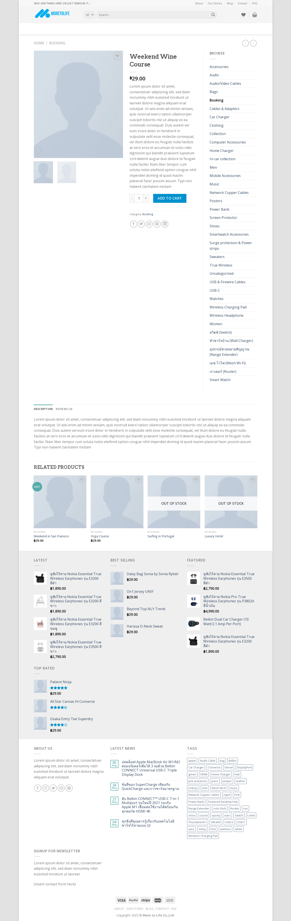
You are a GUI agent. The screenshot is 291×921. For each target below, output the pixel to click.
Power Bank (219, 209)
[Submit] (213, 15)
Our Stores (215, 3)
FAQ (254, 3)
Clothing (217, 125)
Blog (230, 3)
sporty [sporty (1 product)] (216, 815)
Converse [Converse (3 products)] (214, 767)
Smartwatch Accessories (229, 234)
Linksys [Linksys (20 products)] (193, 788)
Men (213, 167)
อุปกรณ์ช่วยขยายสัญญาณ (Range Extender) (229, 352)
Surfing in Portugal (161, 536)
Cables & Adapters (224, 108)
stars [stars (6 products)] (227, 815)
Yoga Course (100, 536)
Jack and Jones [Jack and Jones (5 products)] (197, 781)
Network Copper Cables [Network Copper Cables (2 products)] (203, 795)
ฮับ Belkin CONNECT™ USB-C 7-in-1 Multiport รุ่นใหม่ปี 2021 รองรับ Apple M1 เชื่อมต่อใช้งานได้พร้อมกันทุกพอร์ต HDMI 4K (150, 805)
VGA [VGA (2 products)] (213, 829)
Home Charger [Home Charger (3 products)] (220, 774)
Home (39, 43)
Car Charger (220, 117)
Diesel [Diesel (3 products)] (229, 767)
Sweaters (217, 256)
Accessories (219, 66)
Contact (242, 3)
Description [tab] (43, 409)
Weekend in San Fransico (51, 536)
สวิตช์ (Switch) (221, 332)
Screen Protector (223, 217)
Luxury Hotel (214, 536)
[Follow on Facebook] (37, 788)
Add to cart (170, 198)
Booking (57, 43)
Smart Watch (220, 379)
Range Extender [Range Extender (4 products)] (198, 808)
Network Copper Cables (229, 192)
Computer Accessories (228, 142)
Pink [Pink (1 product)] (237, 795)
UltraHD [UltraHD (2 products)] (216, 822)
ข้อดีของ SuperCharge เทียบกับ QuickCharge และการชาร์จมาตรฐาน (150, 787)
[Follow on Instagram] (45, 788)
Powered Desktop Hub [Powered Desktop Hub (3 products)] (223, 802)
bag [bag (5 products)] (222, 761)
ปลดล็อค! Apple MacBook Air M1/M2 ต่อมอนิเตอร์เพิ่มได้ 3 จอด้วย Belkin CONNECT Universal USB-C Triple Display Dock (151, 768)
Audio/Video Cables (225, 83)
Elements (94, 29)
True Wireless (221, 265)
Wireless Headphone (226, 315)
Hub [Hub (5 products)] (237, 774)
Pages (67, 29)
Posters (216, 200)
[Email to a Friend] (149, 224)
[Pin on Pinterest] (157, 224)
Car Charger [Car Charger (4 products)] (196, 767)
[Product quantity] (139, 198)
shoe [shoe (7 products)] (191, 815)
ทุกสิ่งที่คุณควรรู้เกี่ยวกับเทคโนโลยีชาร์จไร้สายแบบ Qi (148, 823)
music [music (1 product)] (234, 788)
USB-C (215, 290)
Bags (214, 91)
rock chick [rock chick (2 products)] (219, 808)
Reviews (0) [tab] (64, 409)
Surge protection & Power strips (231, 245)
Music (214, 184)
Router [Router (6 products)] (234, 808)
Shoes (215, 226)
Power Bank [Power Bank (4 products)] (196, 802)
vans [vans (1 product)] (191, 829)
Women (216, 323)
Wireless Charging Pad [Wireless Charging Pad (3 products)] (203, 836)
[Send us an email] (61, 788)
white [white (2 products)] (238, 829)
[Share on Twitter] (141, 224)
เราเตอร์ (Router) (223, 371)
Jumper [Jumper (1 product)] (227, 781)
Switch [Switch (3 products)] (239, 815)
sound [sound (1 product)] (203, 815)
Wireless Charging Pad (228, 307)
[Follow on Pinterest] (69, 788)
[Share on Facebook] (133, 224)
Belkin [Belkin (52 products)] (233, 761)
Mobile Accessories (225, 175)
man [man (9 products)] (205, 788)
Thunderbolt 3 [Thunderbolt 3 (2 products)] (197, 822)
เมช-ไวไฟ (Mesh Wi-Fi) (228, 363)
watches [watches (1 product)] (225, 829)
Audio (214, 75)
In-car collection (222, 159)
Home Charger (222, 150)
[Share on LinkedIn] (164, 224)
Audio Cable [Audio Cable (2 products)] (207, 761)
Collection (218, 133)
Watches (217, 298)
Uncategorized (221, 273)
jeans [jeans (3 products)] (214, 781)
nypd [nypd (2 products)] (227, 795)
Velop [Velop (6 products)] (202, 829)
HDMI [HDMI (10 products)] (203, 774)
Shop (54, 29)
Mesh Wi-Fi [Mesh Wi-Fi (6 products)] (219, 788)
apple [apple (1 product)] (192, 761)
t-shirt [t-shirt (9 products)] (251, 815)
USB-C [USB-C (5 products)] (241, 822)
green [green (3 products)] (192, 774)
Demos (40, 29)
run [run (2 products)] (245, 808)
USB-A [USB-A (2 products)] (229, 822)
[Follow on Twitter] (53, 788)
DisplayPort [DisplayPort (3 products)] (244, 767)
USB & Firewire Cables (227, 282)
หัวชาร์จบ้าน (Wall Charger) (231, 340)
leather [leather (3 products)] (240, 781)
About (199, 3)
